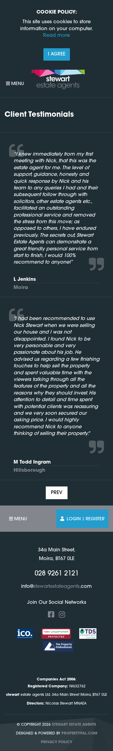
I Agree (56, 54)
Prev (56, 492)
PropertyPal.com (79, 733)
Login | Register (82, 518)
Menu (15, 83)
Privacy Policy (56, 742)
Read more (56, 35)
